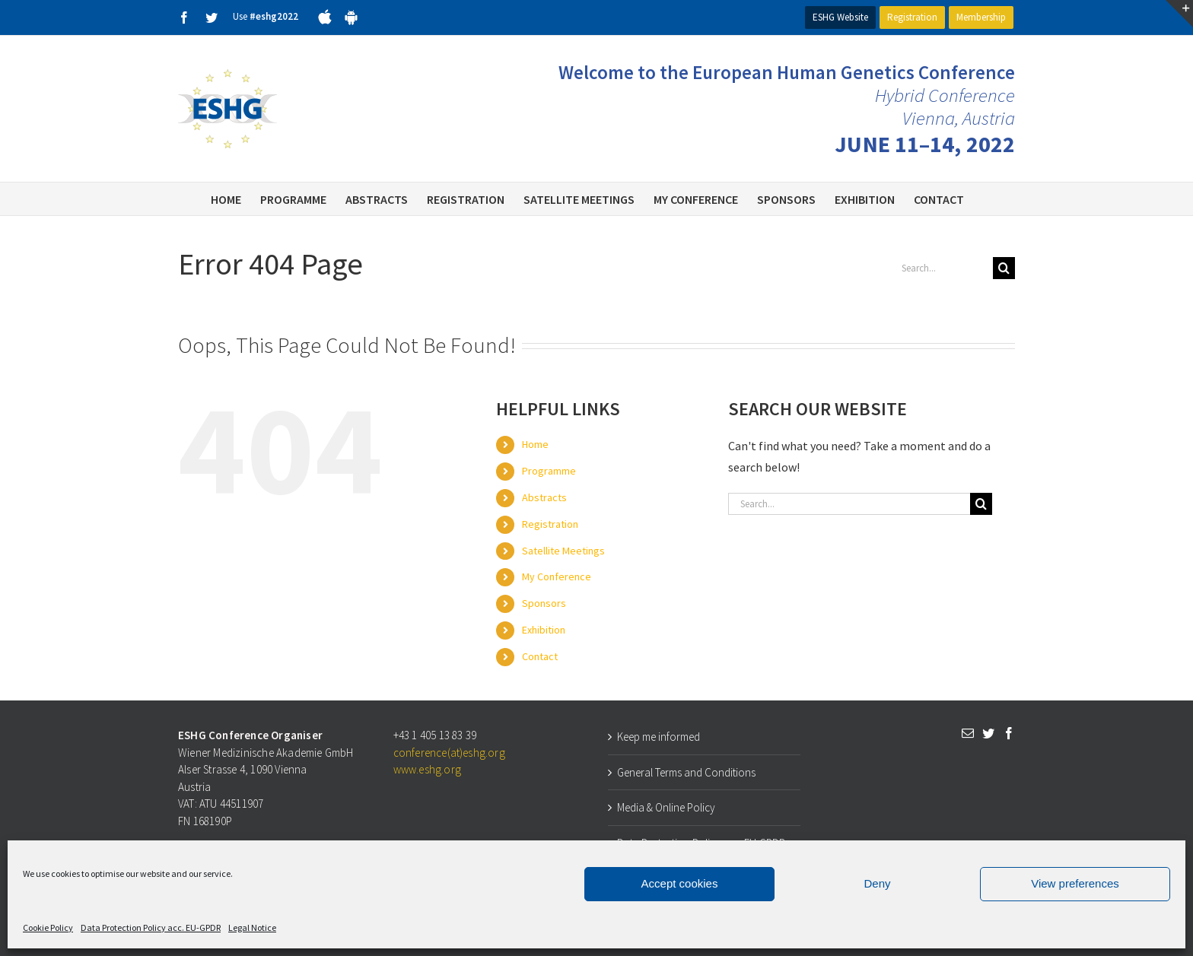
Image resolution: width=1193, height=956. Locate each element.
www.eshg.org (427, 769)
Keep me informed (658, 736)
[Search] (1004, 268)
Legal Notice (252, 927)
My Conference (556, 576)
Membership (981, 17)
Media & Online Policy (666, 807)
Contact (540, 656)
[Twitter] (988, 733)
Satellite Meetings (563, 550)
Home (535, 444)
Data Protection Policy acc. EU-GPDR (151, 927)
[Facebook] (1009, 733)
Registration (912, 17)
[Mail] (968, 733)
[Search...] (941, 268)
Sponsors (544, 603)
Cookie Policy (48, 927)
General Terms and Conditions (686, 772)
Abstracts (544, 497)
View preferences (1075, 883)
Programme (549, 471)
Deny (877, 883)
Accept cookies (679, 883)
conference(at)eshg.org (449, 752)
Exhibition (543, 630)
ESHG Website (840, 17)
